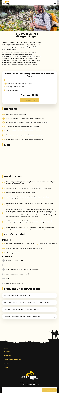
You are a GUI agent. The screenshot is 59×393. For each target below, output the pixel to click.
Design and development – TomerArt (29, 384)
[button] (54, 2)
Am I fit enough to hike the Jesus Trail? (17, 295)
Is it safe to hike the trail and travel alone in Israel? (21, 310)
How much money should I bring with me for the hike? (22, 317)
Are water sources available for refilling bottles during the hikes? (26, 302)
